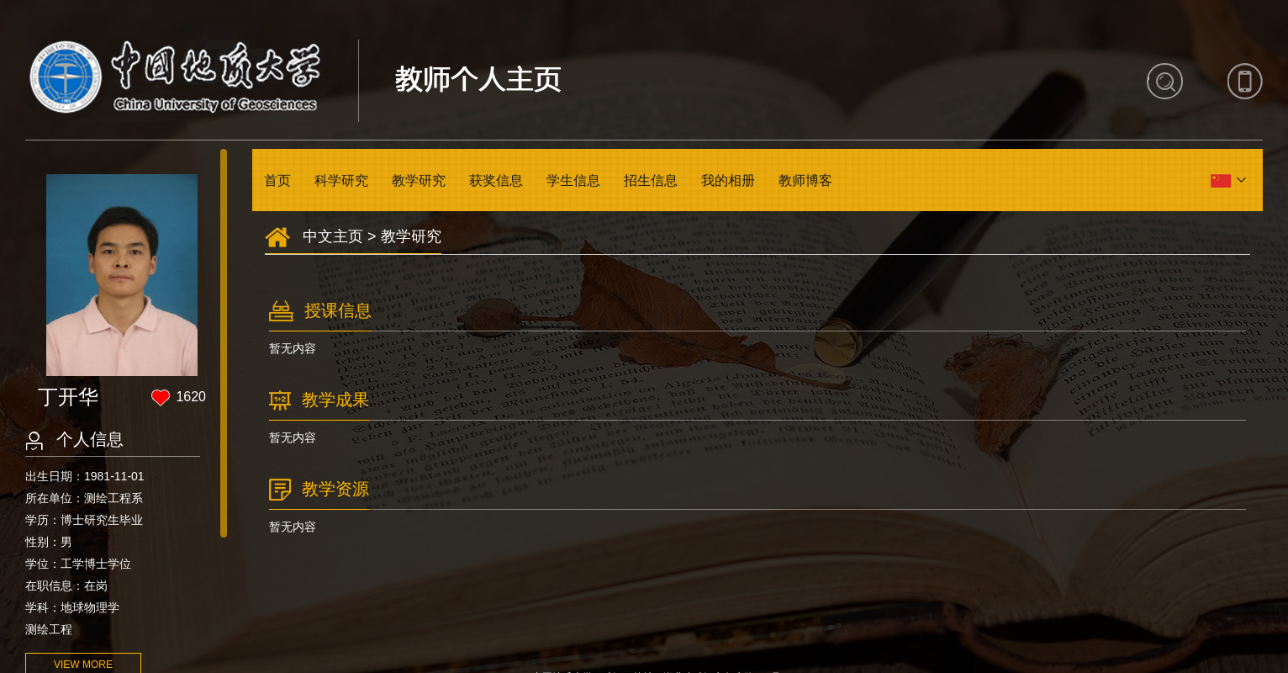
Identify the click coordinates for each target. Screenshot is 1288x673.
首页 (277, 180)
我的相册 (728, 180)
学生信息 (573, 180)
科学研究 (341, 180)
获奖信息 (496, 180)
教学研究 (419, 180)
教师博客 (805, 180)
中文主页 (333, 236)
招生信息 (651, 180)
